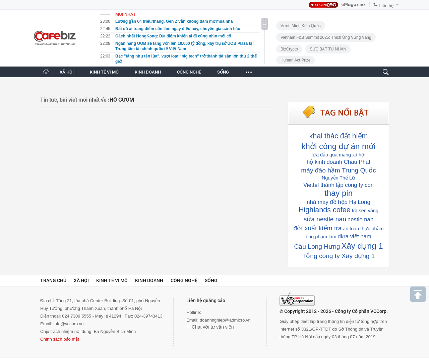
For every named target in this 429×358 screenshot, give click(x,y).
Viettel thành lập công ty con (338, 185)
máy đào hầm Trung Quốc (338, 170)
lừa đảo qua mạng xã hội (339, 154)
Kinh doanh (149, 280)
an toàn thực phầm (363, 228)
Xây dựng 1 (362, 245)
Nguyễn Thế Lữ (338, 178)
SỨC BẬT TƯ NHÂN (328, 49)
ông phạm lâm (321, 236)
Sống (211, 280)
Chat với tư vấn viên (210, 327)
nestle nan (360, 219)
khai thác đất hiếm (338, 136)
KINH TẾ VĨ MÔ (104, 72)
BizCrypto (289, 49)
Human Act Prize (295, 60)
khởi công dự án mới (339, 146)
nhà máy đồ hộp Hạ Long (338, 202)
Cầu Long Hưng (317, 246)
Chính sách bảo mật (59, 339)
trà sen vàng (365, 210)
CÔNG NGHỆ (189, 72)
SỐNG (223, 72)
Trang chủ (53, 280)
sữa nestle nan (325, 219)
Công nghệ (184, 280)
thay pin (338, 193)
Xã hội (81, 280)
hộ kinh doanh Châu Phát (338, 162)
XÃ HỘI (67, 72)
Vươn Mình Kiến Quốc (301, 25)
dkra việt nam (354, 236)
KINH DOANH (148, 72)
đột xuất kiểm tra (317, 228)
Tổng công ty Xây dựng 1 (338, 255)
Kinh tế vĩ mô (112, 280)
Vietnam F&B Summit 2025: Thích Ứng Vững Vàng (326, 37)
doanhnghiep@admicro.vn (225, 320)
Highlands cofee (325, 210)
